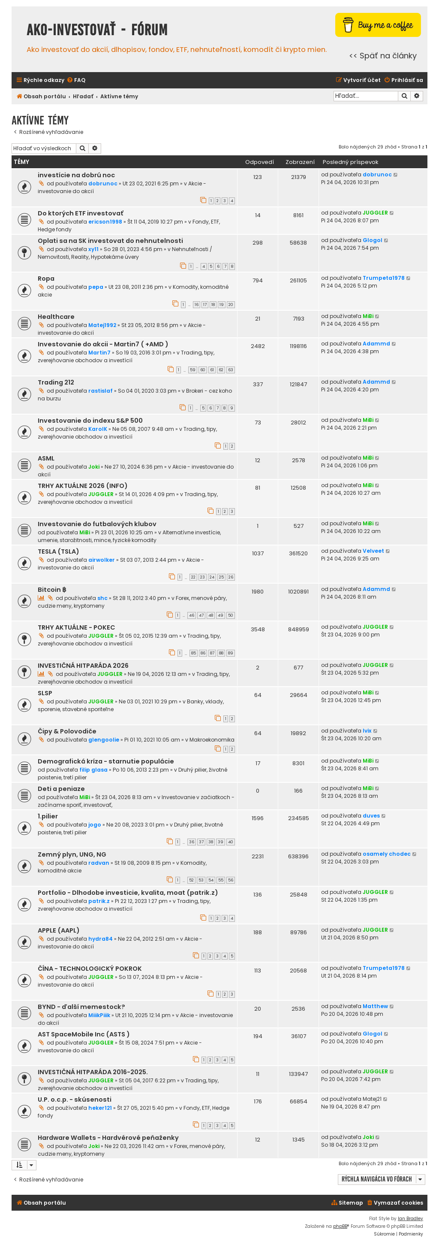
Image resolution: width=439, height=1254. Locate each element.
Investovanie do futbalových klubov (97, 524)
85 (193, 653)
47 (201, 615)
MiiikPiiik (99, 1015)
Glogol (372, 240)
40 (230, 842)
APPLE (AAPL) (59, 930)
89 (230, 653)
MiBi (368, 316)
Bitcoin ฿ (52, 589)
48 (210, 615)
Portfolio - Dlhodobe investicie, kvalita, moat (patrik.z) (128, 892)
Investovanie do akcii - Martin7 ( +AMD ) (103, 344)
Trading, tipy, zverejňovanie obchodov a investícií (126, 356)
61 (212, 370)
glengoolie (103, 739)
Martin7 (99, 352)
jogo (94, 824)
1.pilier (48, 816)
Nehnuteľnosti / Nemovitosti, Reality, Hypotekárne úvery (125, 252)
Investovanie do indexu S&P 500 (90, 420)
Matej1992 (102, 325)
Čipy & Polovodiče (67, 731)
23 (202, 577)
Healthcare (56, 316)
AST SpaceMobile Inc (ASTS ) (84, 1034)
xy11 (93, 249)
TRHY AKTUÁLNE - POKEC (76, 627)
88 (221, 653)
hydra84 (100, 938)
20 (231, 304)
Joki (93, 466)
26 (231, 577)
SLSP (45, 693)
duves (371, 815)
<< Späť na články (383, 55)
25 (221, 577)
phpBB (340, 1226)
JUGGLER (375, 212)
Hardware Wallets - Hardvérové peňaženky (108, 1137)
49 (220, 615)
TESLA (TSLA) (58, 551)
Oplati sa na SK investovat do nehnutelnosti (110, 240)
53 (201, 880)
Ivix (367, 730)
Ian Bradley (410, 1218)
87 (212, 653)
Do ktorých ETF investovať (80, 213)
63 (230, 370)
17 (205, 304)
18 (213, 304)
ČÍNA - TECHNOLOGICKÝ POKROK (90, 968)
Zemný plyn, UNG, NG (72, 854)
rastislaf (100, 390)
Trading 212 (56, 382)
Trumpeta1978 (384, 278)
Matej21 (372, 1099)
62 (221, 370)
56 (230, 880)
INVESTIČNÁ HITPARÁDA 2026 (83, 665)
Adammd (376, 343)
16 (196, 304)
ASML (46, 458)
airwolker (101, 559)
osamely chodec (387, 853)
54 (210, 880)
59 (192, 370)
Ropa (46, 278)
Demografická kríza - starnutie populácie (106, 761)
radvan (98, 862)
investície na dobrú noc (76, 175)
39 (220, 842)
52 (191, 880)
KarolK (97, 429)
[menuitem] (75, 80)
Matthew (375, 1006)
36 (191, 842)
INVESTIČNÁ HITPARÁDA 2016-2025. (93, 1072)
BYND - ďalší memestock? (81, 1007)
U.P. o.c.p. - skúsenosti (74, 1099)
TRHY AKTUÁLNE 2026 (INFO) (83, 486)
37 (201, 842)
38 (210, 842)
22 (193, 577)
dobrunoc (102, 183)
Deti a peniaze (61, 789)
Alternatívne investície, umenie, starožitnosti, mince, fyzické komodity (129, 536)
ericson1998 (105, 221)
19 (222, 304)
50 (230, 615)
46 (191, 615)
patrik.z (99, 901)
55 (220, 880)
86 (203, 653)
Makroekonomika (212, 739)
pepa (95, 287)
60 (202, 370)
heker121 (100, 1108)
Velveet (373, 550)
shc (102, 598)
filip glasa (93, 769)
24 (212, 577)
